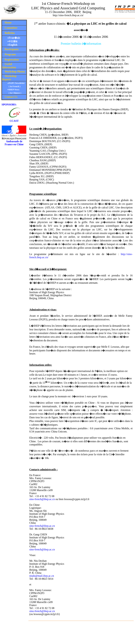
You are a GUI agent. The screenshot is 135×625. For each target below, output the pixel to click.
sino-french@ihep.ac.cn (42, 499)
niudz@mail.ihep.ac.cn (41, 575)
